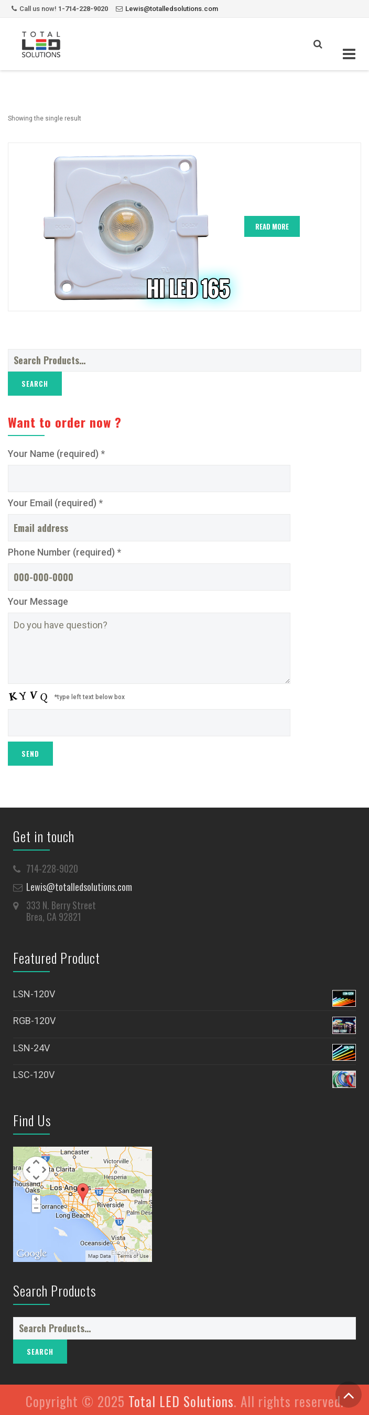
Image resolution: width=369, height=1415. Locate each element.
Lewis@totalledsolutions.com (171, 9)
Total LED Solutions (181, 1401)
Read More (272, 226)
